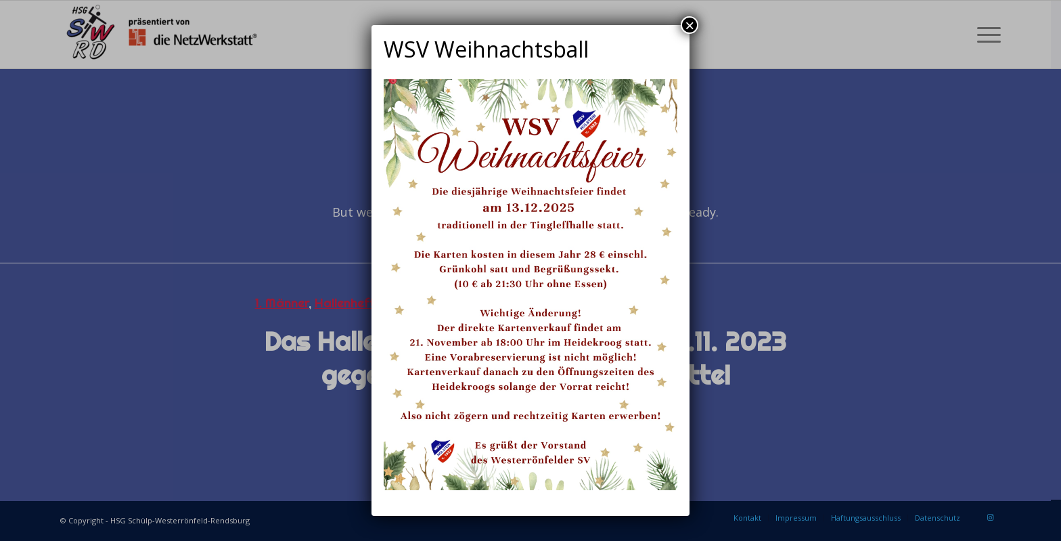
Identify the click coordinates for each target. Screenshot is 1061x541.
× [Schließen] (689, 25)
